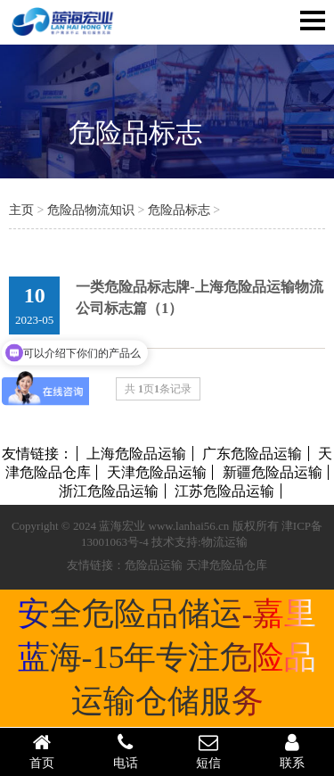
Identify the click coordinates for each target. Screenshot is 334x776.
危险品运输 (154, 565)
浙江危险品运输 (109, 491)
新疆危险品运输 (272, 472)
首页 (42, 751)
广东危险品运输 (252, 453)
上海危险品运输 (136, 453)
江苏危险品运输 (224, 491)
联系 (292, 751)
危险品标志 (135, 132)
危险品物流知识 (90, 210)
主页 (21, 210)
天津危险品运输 (157, 472)
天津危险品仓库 (226, 565)
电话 (125, 751)
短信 (209, 751)
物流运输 (224, 542)
